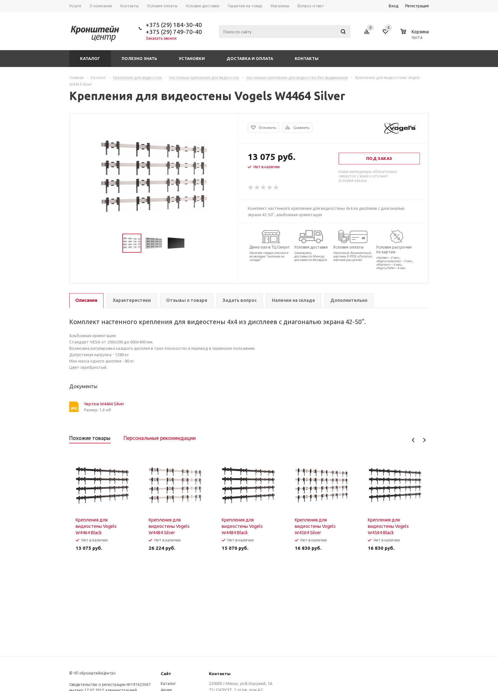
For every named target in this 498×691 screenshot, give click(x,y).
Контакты (307, 58)
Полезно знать (139, 58)
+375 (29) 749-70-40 (174, 31)
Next (424, 440)
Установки (192, 58)
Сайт (166, 673)
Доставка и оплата (249, 58)
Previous (413, 440)
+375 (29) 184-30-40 (174, 24)
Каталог (90, 58)
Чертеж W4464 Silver (104, 404)
